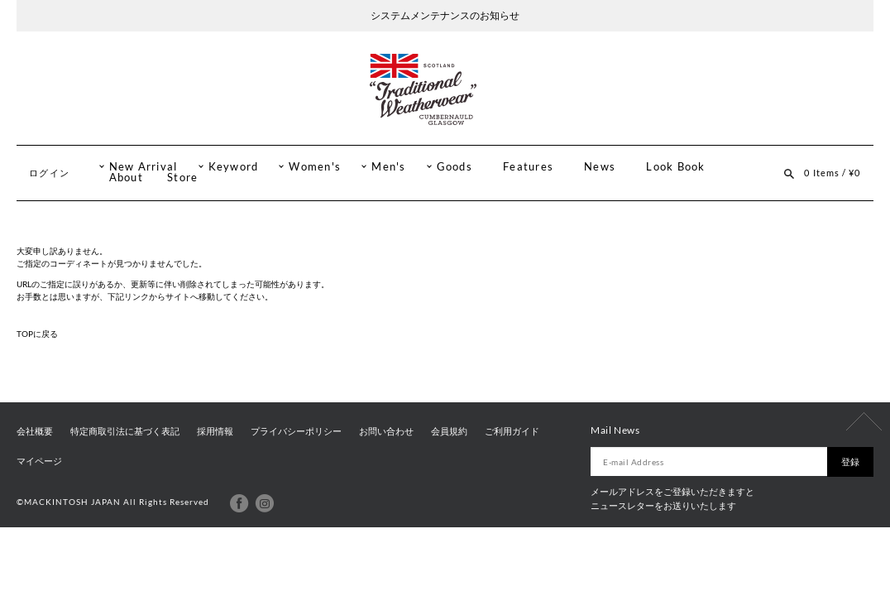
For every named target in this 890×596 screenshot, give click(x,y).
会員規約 (449, 431)
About (126, 177)
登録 (850, 461)
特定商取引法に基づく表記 (124, 431)
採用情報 (215, 431)
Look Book (675, 167)
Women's (315, 167)
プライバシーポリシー (296, 431)
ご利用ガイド (512, 431)
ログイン (49, 172)
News (599, 167)
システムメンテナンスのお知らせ (445, 15)
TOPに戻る (37, 334)
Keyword (233, 167)
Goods (454, 167)
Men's (388, 167)
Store (182, 177)
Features (528, 167)
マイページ (39, 461)
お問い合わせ (386, 431)
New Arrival (143, 167)
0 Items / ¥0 (832, 172)
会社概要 (35, 431)
